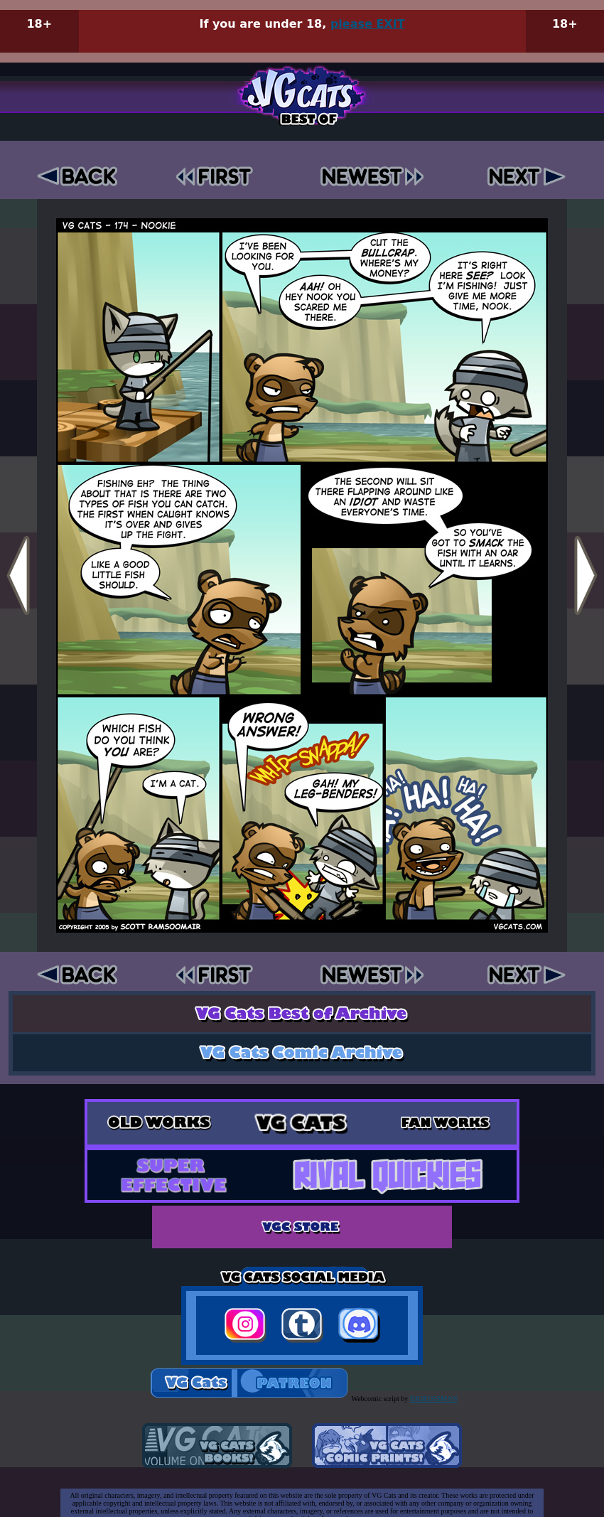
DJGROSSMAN (434, 1399)
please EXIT (367, 24)
